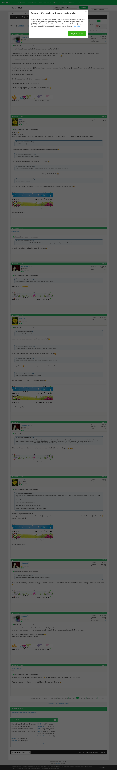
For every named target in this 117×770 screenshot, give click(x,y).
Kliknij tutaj (76, 26)
